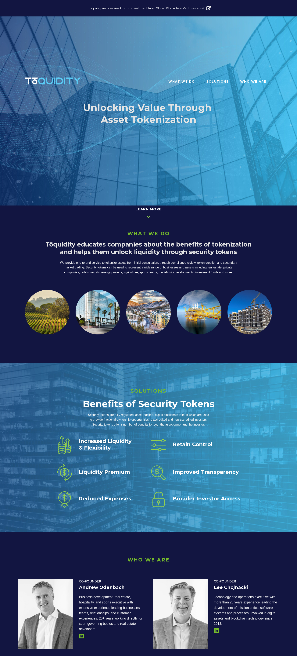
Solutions (217, 81)
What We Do (181, 81)
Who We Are (253, 81)
